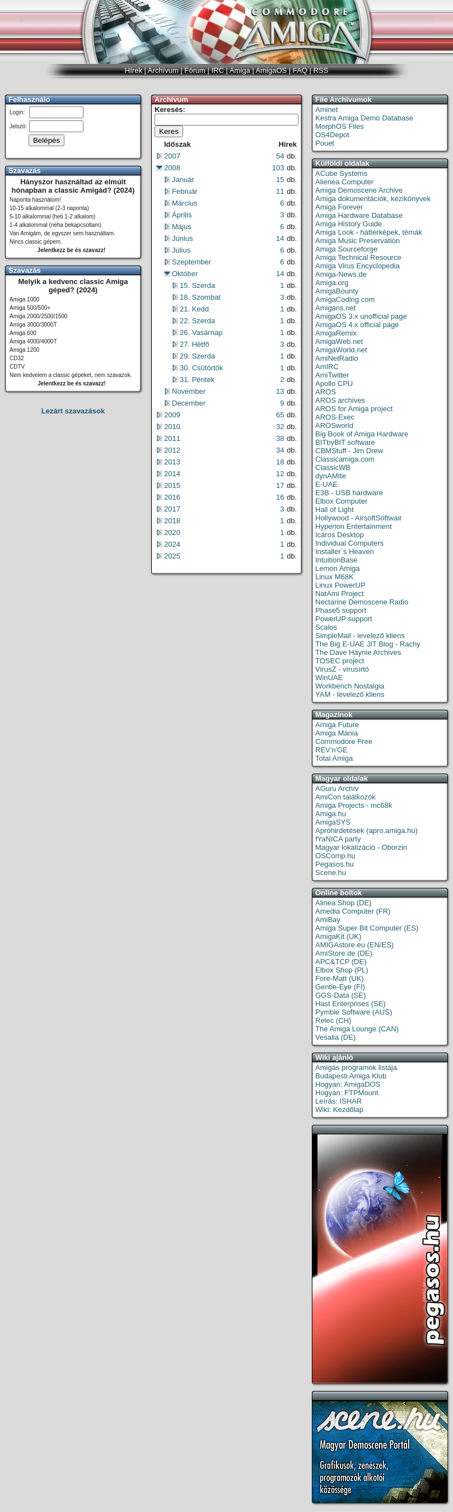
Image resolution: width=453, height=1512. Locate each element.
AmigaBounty (336, 291)
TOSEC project (339, 661)
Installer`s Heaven (344, 551)
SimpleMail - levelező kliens (360, 635)
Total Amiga (334, 758)
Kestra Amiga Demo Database (364, 118)
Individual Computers (349, 543)
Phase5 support (340, 610)
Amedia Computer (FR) (352, 911)
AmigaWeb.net (339, 341)
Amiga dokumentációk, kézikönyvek (373, 198)
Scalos (326, 627)
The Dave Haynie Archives (358, 652)
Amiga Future (337, 724)
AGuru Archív (336, 788)
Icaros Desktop (339, 535)
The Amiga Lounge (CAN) (357, 1029)
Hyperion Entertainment (353, 526)
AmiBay (327, 919)
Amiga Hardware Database (359, 215)
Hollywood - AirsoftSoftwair (358, 518)
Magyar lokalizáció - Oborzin (361, 847)
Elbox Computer (341, 501)
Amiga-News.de (341, 274)
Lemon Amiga (337, 568)
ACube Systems (341, 173)
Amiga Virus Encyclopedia (357, 266)
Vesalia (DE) (335, 1037)
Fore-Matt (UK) (339, 978)
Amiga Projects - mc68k (353, 805)
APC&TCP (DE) (341, 961)
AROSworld (334, 425)
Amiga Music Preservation (357, 240)
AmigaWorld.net (341, 350)
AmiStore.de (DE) (343, 953)
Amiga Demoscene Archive (359, 190)
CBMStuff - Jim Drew (349, 450)
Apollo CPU (334, 383)
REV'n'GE (331, 750)
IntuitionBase (336, 560)
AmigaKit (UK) (338, 936)
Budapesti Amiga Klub (350, 1076)
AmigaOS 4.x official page (357, 324)
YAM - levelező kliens (349, 694)
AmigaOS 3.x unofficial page (361, 316)
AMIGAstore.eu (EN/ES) (354, 945)
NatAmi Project (339, 593)
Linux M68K (334, 577)
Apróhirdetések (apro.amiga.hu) (366, 830)
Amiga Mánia (336, 733)
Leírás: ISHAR (338, 1101)
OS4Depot (332, 135)
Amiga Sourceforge (346, 249)
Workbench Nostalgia (349, 686)
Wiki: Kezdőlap (339, 1109)
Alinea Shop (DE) (343, 903)
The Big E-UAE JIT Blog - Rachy (368, 644)
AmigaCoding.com (345, 299)
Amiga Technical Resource (358, 257)
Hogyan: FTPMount (347, 1092)
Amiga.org (331, 282)
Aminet (326, 109)
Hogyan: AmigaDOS (347, 1084)
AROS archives (340, 400)
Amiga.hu (330, 813)
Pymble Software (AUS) (353, 1012)
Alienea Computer (344, 182)
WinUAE (329, 677)
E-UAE (326, 484)
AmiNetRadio (336, 358)
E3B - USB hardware (349, 493)
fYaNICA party (338, 839)
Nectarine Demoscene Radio (361, 602)
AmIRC (327, 366)
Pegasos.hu (334, 864)
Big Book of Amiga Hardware (361, 434)
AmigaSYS (333, 822)
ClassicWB (333, 467)
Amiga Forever (339, 207)
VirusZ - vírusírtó (342, 669)
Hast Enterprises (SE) (350, 1003)
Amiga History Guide (348, 224)
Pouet (324, 143)
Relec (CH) (333, 1020)
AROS (325, 392)
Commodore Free (343, 741)
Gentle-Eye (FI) (340, 987)
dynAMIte (330, 476)
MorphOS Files (339, 126)
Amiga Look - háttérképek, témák (368, 232)
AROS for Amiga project (354, 408)
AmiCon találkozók (345, 797)
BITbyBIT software (345, 442)
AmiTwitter (332, 375)
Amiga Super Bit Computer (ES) (366, 928)
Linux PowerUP (340, 585)
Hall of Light (334, 509)
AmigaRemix (336, 333)
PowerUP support (343, 619)
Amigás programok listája (356, 1067)
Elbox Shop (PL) (341, 970)
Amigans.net (335, 308)
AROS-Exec (334, 417)
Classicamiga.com (344, 459)
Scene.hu (330, 872)
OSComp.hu (335, 856)
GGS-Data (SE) (340, 995)
